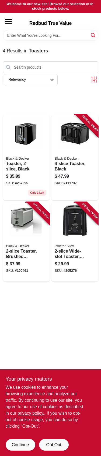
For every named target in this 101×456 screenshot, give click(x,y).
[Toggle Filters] (94, 79)
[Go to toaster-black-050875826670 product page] (74, 157)
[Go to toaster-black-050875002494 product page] (26, 157)
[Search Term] (50, 35)
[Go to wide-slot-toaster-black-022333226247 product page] (74, 241)
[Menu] (8, 21)
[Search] (93, 35)
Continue (20, 444)
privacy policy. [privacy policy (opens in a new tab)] (31, 413)
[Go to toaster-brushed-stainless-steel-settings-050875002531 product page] (26, 241)
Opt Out (53, 444)
